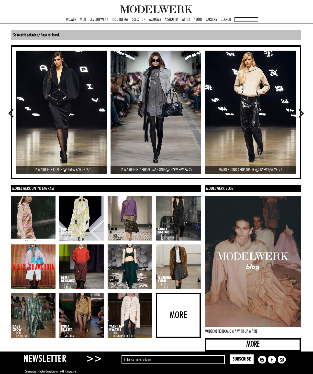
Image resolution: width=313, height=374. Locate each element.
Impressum (71, 371)
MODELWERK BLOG (220, 189)
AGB (62, 371)
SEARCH (226, 19)
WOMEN (71, 19)
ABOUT (198, 19)
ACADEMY (155, 19)
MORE (252, 344)
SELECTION (138, 19)
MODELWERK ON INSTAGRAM (33, 189)
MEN (83, 19)
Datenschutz (30, 371)
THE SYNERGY (120, 19)
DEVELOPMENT (98, 19)
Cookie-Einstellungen (48, 371)
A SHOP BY (172, 19)
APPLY (186, 19)
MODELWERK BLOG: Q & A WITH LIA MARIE (231, 331)
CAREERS (211, 19)
